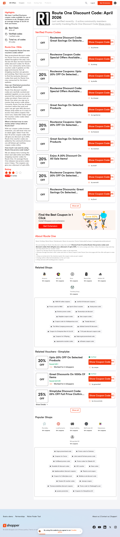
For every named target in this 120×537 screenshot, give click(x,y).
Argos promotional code (63, 451)
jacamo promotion (62, 491)
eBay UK (58, 278)
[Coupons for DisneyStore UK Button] (83, 491)
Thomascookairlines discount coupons (61, 486)
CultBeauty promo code (62, 461)
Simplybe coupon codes (65, 316)
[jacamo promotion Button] (62, 491)
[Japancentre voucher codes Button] (64, 341)
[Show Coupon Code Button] (99, 42)
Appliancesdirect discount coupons (65, 471)
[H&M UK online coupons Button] (62, 301)
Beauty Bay (87, 278)
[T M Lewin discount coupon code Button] (89, 331)
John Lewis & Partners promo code (84, 456)
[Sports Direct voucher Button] (75, 306)
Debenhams (101, 428)
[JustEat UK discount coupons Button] (85, 301)
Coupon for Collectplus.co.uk (63, 476)
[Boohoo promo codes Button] (63, 311)
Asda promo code (95, 306)
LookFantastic (60, 428)
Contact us (105, 516)
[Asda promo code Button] (94, 306)
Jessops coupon (87, 481)
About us (95, 516)
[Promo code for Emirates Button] (85, 451)
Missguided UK (74, 441)
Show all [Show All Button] (75, 206)
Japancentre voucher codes (64, 341)
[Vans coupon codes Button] (85, 316)
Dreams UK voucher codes (66, 481)
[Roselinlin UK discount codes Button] (60, 466)
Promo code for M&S (55, 306)
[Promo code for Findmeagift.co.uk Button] (89, 486)
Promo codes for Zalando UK (86, 461)
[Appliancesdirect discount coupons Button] (64, 471)
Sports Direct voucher (76, 306)
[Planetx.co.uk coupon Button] (88, 471)
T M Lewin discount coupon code (90, 331)
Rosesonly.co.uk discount (85, 311)
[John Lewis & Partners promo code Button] (84, 456)
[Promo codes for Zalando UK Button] (85, 461)
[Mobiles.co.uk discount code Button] (87, 476)
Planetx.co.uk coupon (89, 471)
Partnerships (20, 516)
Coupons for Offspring (62, 336)
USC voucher (80, 466)
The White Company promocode (62, 326)
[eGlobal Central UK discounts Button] (87, 326)
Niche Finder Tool (34, 516)
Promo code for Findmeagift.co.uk (90, 486)
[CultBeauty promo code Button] (62, 461)
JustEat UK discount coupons (86, 301)
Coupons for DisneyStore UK (84, 491)
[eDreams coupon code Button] (86, 341)
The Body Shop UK (75, 291)
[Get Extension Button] (50, 226)
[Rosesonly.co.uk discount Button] (84, 311)
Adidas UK (101, 278)
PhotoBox (45, 428)
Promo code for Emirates (86, 451)
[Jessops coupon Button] (85, 481)
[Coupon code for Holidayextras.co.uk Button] (65, 321)
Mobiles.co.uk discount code (87, 476)
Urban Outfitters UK (76, 428)
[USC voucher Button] (79, 466)
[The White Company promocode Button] (62, 326)
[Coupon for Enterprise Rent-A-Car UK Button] (61, 331)
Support (114, 516)
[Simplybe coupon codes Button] (64, 316)
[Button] (93, 3)
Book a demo (8, 516)
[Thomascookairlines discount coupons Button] (60, 486)
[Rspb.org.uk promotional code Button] (84, 336)
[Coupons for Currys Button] (60, 456)
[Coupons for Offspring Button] (61, 336)
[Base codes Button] (94, 466)
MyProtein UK (88, 428)
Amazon (44, 278)
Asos (71, 278)
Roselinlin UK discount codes (60, 466)
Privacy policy (23, 529)
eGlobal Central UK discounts (88, 326)
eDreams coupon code (87, 341)
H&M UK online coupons (62, 301)
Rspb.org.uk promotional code (85, 336)
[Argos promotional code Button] (63, 451)
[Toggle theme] (115, 3)
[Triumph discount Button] (89, 321)
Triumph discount (90, 321)
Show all (75, 410)
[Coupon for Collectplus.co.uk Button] (62, 476)
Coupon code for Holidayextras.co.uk (66, 321)
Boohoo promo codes (64, 311)
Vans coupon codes (86, 316)
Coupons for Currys (61, 456)
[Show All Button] (75, 410)
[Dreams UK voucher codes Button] (65, 481)
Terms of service (34, 529)
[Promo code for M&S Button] (55, 306)
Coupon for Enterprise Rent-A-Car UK (61, 331)
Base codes (94, 466)
